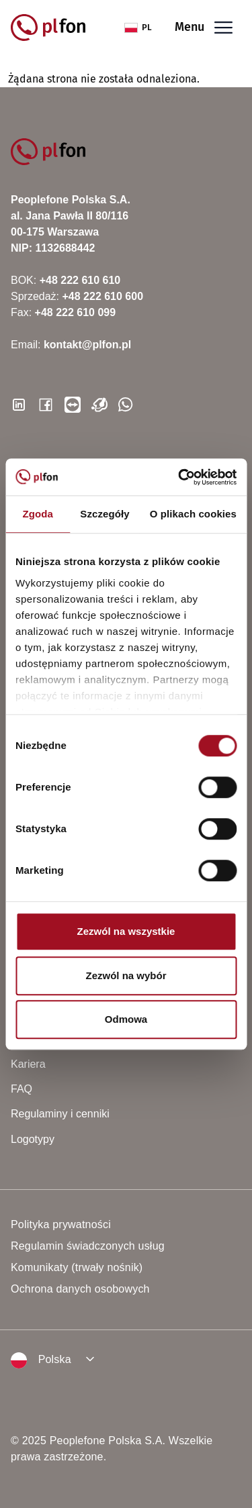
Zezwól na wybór (125, 975)
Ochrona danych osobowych (80, 1289)
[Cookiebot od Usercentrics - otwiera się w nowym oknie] (179, 477)
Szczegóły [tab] (104, 513)
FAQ (21, 1089)
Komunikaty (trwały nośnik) (76, 1267)
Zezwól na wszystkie (126, 931)
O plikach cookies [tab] (193, 513)
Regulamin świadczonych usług (88, 1246)
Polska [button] (41, 1360)
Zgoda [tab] (37, 513)
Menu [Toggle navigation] (204, 28)
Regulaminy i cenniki (60, 1113)
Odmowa (126, 1019)
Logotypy (32, 1139)
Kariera (28, 1064)
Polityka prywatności (61, 1224)
